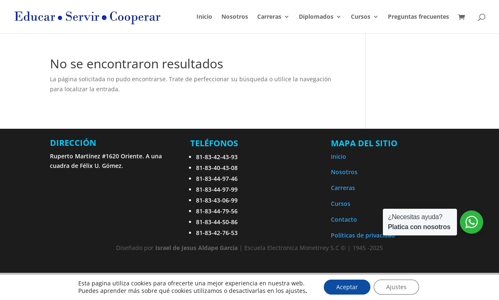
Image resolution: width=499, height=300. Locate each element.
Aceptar (347, 287)
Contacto (344, 219)
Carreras (269, 17)
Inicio (204, 17)
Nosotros (234, 17)
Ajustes (396, 287)
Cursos (360, 17)
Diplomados (316, 17)
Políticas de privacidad (363, 235)
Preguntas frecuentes (418, 17)
